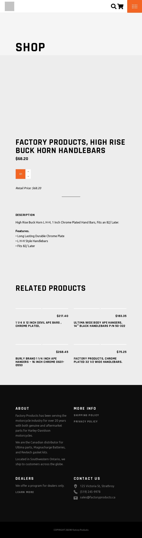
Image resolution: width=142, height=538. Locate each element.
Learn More (25, 492)
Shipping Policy (86, 415)
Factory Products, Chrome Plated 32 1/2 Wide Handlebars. (98, 360)
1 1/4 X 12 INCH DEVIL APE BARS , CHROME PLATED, (38, 324)
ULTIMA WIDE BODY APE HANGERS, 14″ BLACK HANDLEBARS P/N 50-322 (99, 324)
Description (25, 215)
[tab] (25, 215)
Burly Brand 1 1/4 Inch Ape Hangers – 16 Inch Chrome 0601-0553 (40, 361)
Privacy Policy (86, 422)
